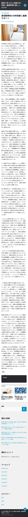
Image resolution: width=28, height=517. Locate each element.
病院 (3, 371)
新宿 (8, 13)
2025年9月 (4, 472)
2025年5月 (4, 486)
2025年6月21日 (10, 21)
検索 (2, 406)
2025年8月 (4, 475)
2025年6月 (4, 482)
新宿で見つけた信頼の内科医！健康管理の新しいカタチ (11, 5)
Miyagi (5, 377)
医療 (5, 13)
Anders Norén (9, 514)
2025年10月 (4, 468)
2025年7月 (4, 479)
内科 (2, 13)
